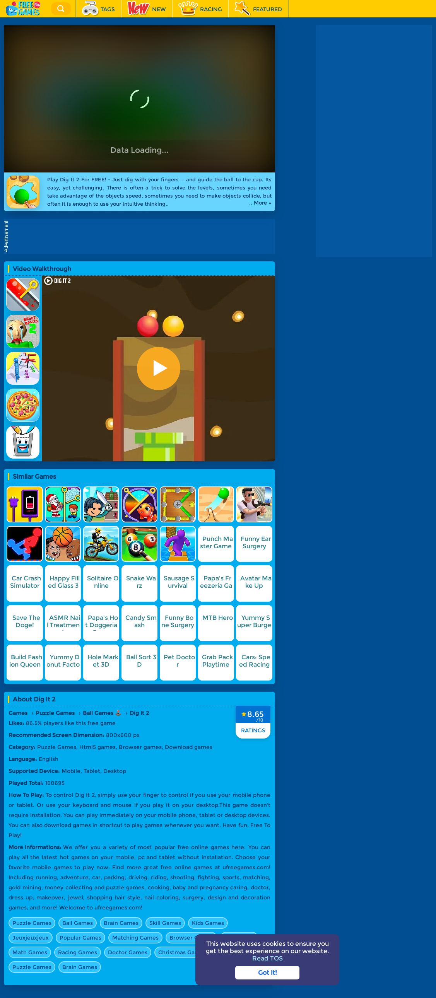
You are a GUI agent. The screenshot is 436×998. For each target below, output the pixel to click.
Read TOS (267, 958)
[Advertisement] (374, 73)
